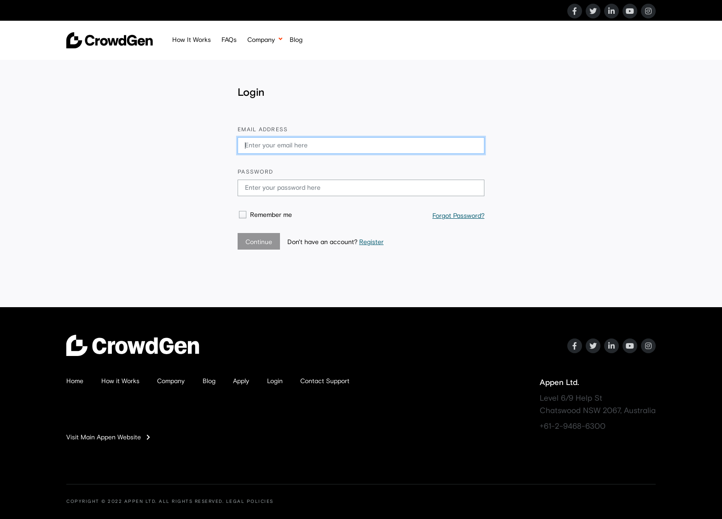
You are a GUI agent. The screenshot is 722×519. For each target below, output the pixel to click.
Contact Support (324, 381)
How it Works (120, 381)
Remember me (271, 215)
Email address (263, 130)
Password (255, 172)
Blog (296, 40)
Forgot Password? (458, 216)
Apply (241, 381)
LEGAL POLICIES (250, 501)
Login (275, 381)
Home (74, 381)
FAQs (229, 40)
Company (261, 40)
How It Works (191, 40)
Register (371, 242)
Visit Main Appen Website (108, 437)
